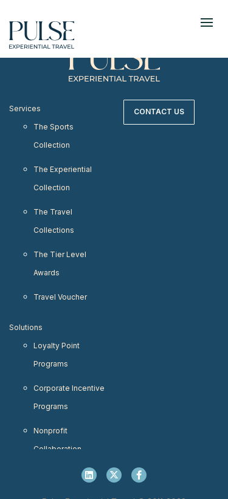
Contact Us (159, 111)
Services (25, 108)
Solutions (26, 327)
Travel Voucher (60, 296)
